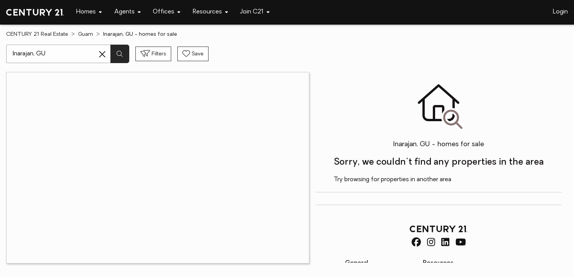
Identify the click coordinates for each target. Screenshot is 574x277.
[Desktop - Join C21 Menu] (255, 12)
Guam (85, 34)
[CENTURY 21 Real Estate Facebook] (416, 242)
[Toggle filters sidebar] (153, 54)
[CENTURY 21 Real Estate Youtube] (461, 242)
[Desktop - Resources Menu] (210, 12)
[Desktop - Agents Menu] (127, 12)
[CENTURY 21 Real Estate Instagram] (431, 242)
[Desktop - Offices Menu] (166, 12)
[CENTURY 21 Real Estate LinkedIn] (445, 242)
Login (560, 12)
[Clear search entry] (102, 54)
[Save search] (193, 54)
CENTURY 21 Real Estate (37, 34)
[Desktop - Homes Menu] (89, 12)
